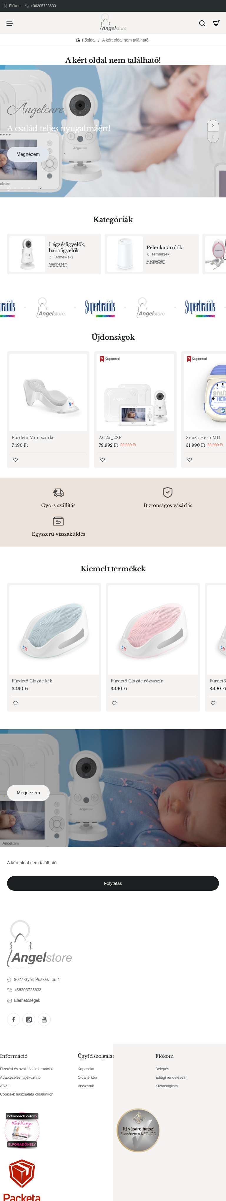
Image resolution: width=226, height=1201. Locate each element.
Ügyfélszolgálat (96, 1056)
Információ (13, 1056)
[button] (213, 125)
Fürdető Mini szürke (33, 437)
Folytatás (113, 883)
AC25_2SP (110, 437)
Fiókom (164, 1056)
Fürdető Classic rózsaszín (137, 681)
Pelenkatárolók (164, 247)
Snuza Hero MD (203, 437)
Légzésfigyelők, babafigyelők (67, 247)
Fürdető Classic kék (32, 681)
